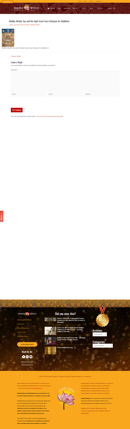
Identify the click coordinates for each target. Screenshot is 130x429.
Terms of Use (21, 332)
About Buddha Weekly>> (36, 388)
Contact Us (20, 323)
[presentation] (24, 104)
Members (101, 8)
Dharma (76, 8)
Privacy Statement (23, 328)
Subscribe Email (22, 336)
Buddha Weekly (27, 403)
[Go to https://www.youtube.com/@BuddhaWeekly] (31, 357)
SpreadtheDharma (97, 390)
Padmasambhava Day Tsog (65, 347)
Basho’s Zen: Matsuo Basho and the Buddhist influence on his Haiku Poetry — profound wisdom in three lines (70, 329)
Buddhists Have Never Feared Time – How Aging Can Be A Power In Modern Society (71, 338)
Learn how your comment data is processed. (50, 117)
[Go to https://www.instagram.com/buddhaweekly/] (27, 357)
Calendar (52, 8)
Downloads (67, 8)
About (92, 8)
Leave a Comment (15, 25)
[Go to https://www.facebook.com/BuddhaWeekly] (23, 357)
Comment (14, 70)
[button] (114, 8)
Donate (109, 8)
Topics (84, 8)
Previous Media (15, 56)
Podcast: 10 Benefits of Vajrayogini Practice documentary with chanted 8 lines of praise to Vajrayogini (71, 320)
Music (59, 8)
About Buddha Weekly (24, 319)
